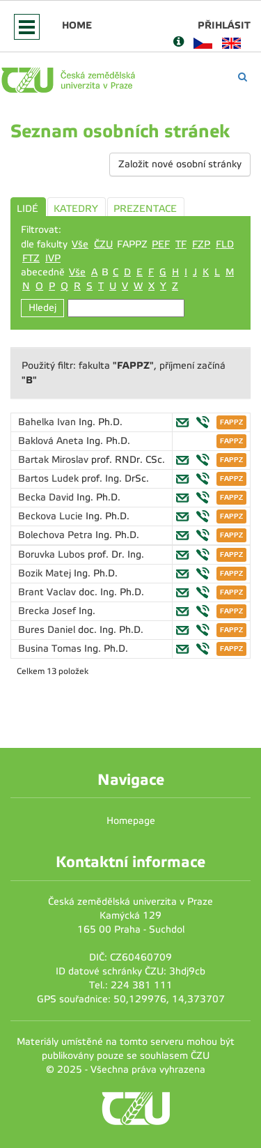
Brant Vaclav (48, 592)
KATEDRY (76, 209)
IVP (53, 258)
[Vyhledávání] (242, 77)
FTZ (31, 258)
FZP (201, 244)
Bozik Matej (46, 573)
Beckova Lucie (52, 516)
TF (181, 244)
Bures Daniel (48, 630)
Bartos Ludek (49, 478)
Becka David (47, 497)
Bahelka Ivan (48, 422)
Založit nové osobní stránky (180, 164)
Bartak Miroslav (54, 459)
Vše (80, 244)
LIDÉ (27, 209)
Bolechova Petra (56, 535)
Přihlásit (224, 25)
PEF (161, 244)
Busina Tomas (51, 648)
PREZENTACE (145, 209)
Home (77, 25)
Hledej (42, 308)
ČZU (103, 244)
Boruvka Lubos (53, 554)
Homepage (130, 821)
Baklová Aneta (52, 441)
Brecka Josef (48, 611)
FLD (225, 244)
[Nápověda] (178, 43)
